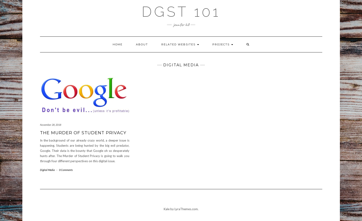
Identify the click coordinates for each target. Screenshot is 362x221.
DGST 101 (181, 12)
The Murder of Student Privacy (83, 132)
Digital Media (47, 169)
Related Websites (180, 44)
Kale (167, 209)
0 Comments (66, 169)
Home (118, 44)
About (142, 44)
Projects (222, 44)
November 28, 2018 (50, 124)
